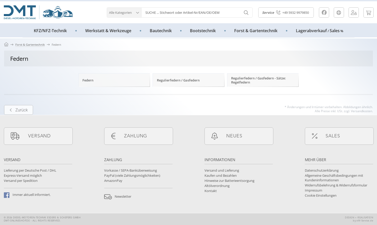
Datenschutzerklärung (322, 170)
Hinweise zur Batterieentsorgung (229, 180)
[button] (124, 11)
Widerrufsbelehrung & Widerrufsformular (336, 185)
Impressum (313, 190)
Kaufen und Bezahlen (220, 175)
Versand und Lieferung (221, 170)
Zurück (18, 115)
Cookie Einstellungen (321, 195)
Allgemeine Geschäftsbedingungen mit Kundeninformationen (334, 177)
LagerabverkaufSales (319, 30)
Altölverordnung (217, 185)
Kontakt (210, 190)
